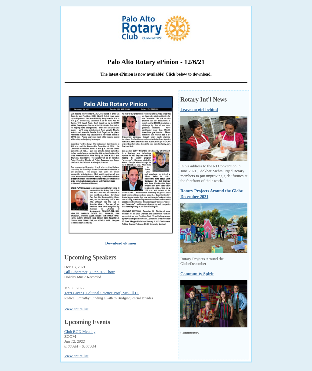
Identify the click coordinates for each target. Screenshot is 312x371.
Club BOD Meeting (80, 331)
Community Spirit (197, 274)
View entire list (76, 309)
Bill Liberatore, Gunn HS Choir (89, 271)
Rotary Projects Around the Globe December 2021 (211, 194)
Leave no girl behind (199, 109)
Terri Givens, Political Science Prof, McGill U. (101, 293)
